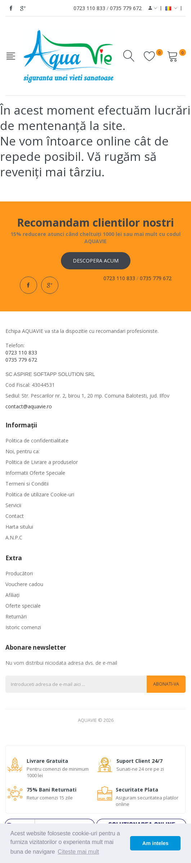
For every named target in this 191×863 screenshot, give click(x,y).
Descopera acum (96, 260)
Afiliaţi (12, 594)
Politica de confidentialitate (36, 440)
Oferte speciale (23, 605)
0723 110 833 (89, 8)
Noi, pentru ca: (22, 451)
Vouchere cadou (24, 584)
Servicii (13, 505)
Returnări (16, 616)
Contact (14, 515)
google (23, 8)
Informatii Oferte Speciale (35, 472)
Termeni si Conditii (27, 483)
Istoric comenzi (23, 627)
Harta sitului (19, 526)
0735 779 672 (126, 8)
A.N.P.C (13, 537)
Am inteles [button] (155, 843)
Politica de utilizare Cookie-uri (39, 494)
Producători (19, 573)
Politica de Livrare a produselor (41, 462)
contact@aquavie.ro (28, 406)
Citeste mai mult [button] (78, 852)
